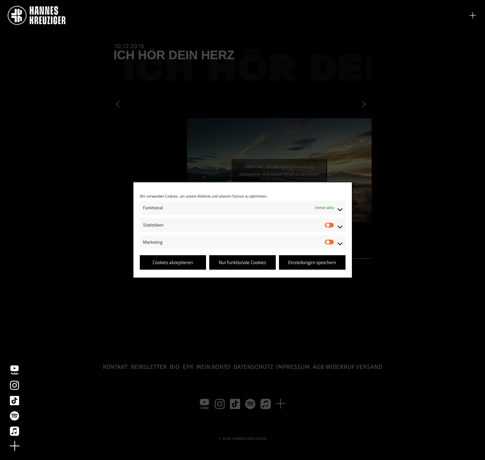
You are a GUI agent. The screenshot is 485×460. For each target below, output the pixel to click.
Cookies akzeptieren (173, 262)
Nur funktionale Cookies (242, 262)
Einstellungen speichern (312, 262)
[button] (473, 15)
